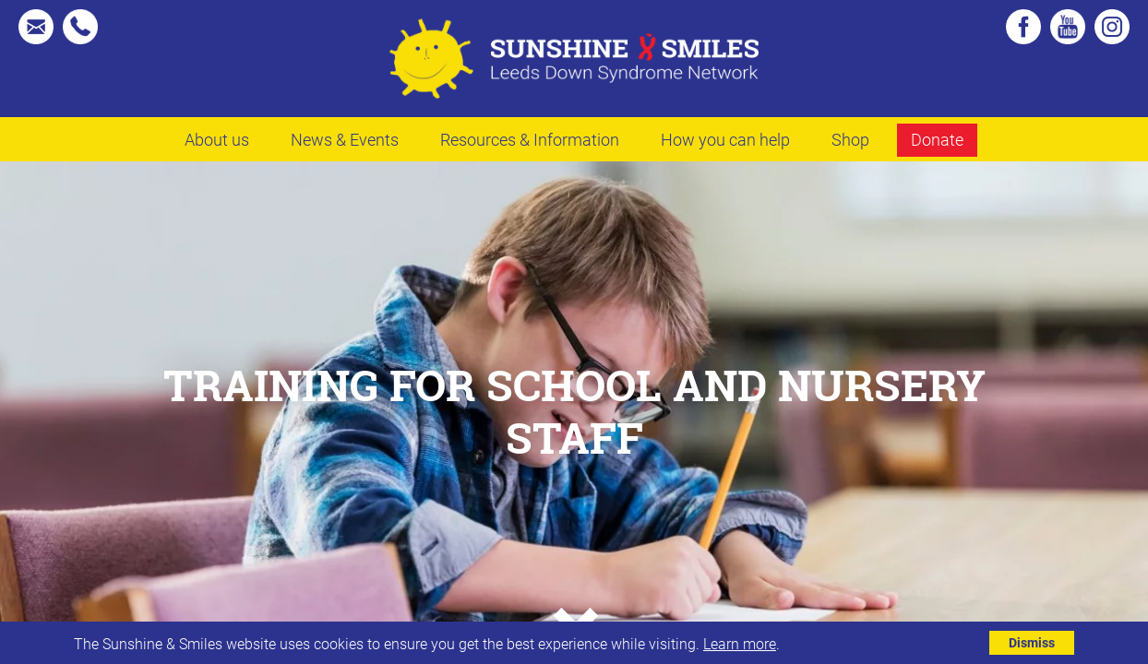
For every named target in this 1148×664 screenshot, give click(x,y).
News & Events (345, 139)
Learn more (739, 643)
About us (217, 139)
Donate (937, 139)
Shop (850, 139)
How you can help (725, 139)
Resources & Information (529, 139)
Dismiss (1032, 642)
